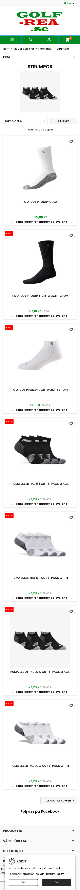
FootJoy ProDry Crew (40, 202)
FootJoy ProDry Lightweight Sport (40, 390)
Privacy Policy (54, 874)
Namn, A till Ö (25, 121)
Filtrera (63, 121)
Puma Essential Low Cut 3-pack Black (40, 672)
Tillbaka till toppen (59, 800)
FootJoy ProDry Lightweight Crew (40, 296)
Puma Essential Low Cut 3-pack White (40, 766)
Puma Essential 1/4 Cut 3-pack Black (40, 484)
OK (57, 882)
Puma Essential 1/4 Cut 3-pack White (40, 578)
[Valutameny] (69, 3)
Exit (23, 882)
